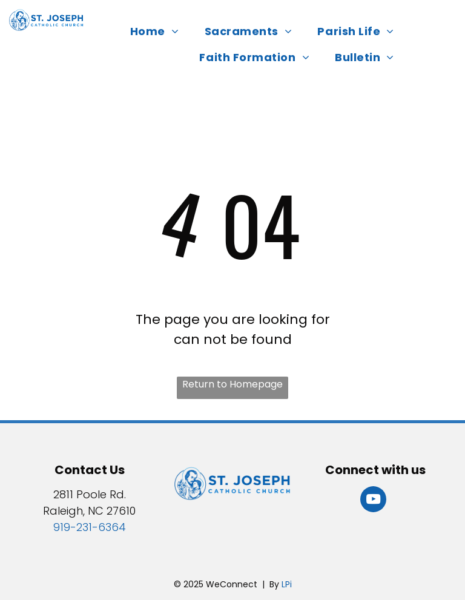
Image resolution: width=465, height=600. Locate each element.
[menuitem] (158, 31)
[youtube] (373, 500)
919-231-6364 (89, 527)
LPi (287, 584)
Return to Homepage (232, 384)
